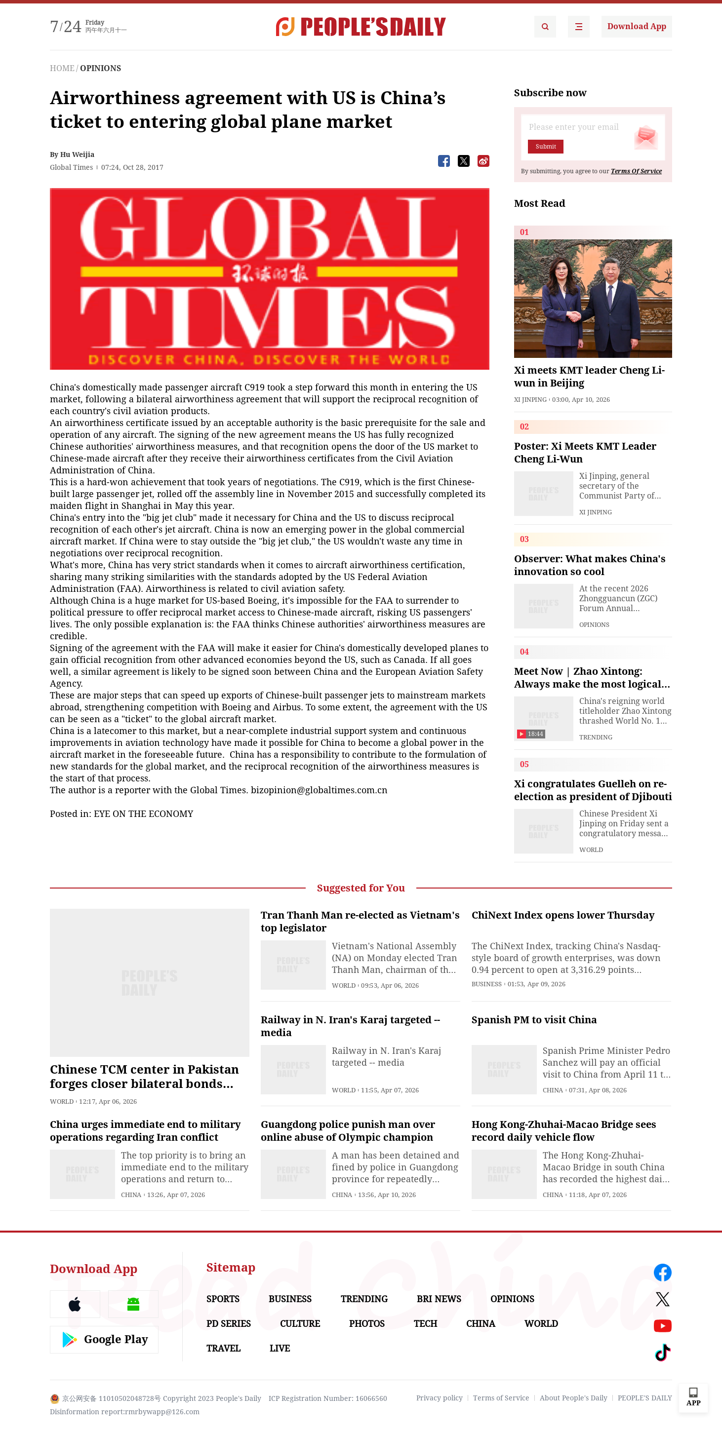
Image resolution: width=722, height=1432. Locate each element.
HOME (62, 68)
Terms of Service (501, 1398)
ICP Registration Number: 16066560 (328, 1398)
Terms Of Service (636, 171)
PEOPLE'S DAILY (645, 1398)
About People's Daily (573, 1398)
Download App (636, 26)
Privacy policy (439, 1398)
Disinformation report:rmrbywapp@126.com (125, 1412)
